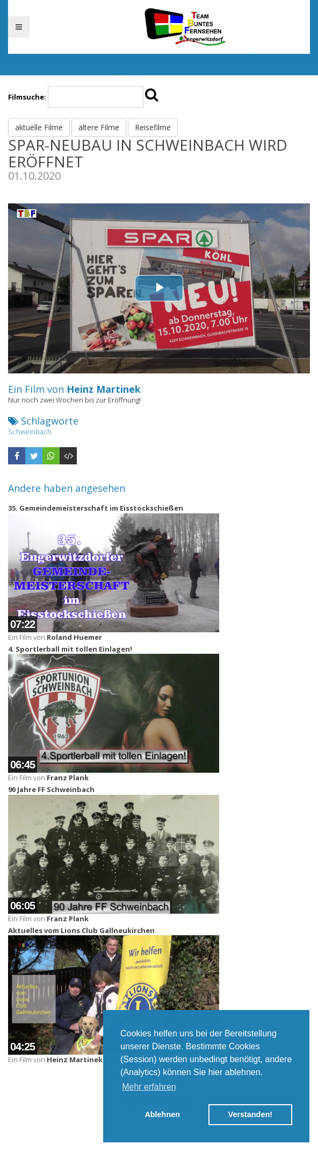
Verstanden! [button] (250, 1114)
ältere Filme (98, 127)
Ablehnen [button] (162, 1114)
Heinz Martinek (104, 389)
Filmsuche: (27, 97)
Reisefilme (153, 127)
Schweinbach (30, 431)
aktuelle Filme (39, 127)
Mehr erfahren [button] (149, 1086)
